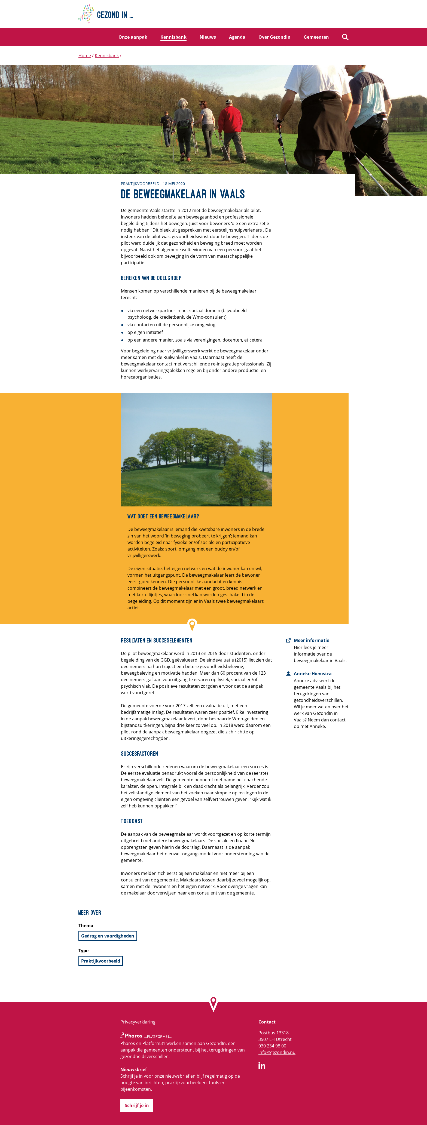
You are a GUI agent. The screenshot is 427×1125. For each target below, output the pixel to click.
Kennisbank (173, 37)
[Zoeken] (345, 37)
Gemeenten (316, 37)
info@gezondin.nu (276, 1052)
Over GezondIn (274, 37)
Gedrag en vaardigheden (107, 936)
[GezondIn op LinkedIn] (262, 1066)
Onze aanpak (132, 37)
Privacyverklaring (137, 1022)
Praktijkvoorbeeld (100, 961)
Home (84, 56)
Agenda (237, 37)
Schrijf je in (137, 1105)
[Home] (213, 14)
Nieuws (208, 37)
